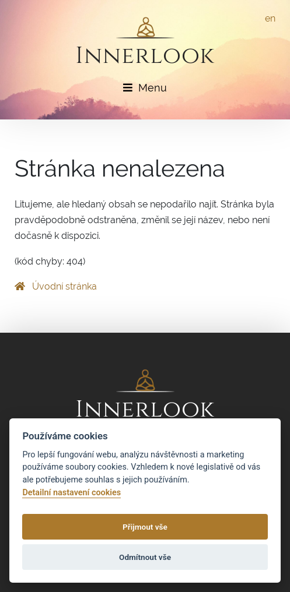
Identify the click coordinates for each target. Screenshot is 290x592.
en (270, 18)
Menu (145, 88)
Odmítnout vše (145, 557)
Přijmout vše (145, 526)
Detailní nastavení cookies (71, 493)
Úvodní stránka (56, 286)
